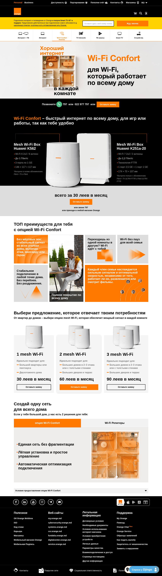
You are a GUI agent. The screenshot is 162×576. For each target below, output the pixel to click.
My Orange (122, 518)
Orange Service (124, 531)
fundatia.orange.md (57, 535)
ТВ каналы (100, 35)
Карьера (18, 531)
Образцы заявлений (127, 535)
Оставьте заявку (108, 104)
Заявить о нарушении (127, 548)
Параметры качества (93, 548)
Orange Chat (125, 527)
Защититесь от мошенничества (132, 544)
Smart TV (119, 35)
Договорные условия (93, 521)
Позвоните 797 (54, 104)
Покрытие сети (48, 570)
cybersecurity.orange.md (60, 523)
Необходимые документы (95, 525)
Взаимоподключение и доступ (98, 552)
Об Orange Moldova (23, 518)
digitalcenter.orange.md (59, 540)
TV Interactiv (81, 35)
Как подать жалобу (126, 540)
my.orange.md (55, 518)
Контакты (21, 570)
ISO (15, 523)
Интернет (42, 35)
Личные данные (91, 544)
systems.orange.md (57, 527)
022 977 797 (82, 104)
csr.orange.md (55, 531)
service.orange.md (57, 544)
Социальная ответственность (85, 570)
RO (143, 3)
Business (28, 2)
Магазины (19, 535)
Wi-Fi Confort (62, 35)
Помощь (121, 523)
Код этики (19, 527)
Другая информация (93, 561)
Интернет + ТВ (23, 35)
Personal (18, 2)
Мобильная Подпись (24, 544)
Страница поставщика (94, 557)
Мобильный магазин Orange (28, 540)
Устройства (138, 35)
